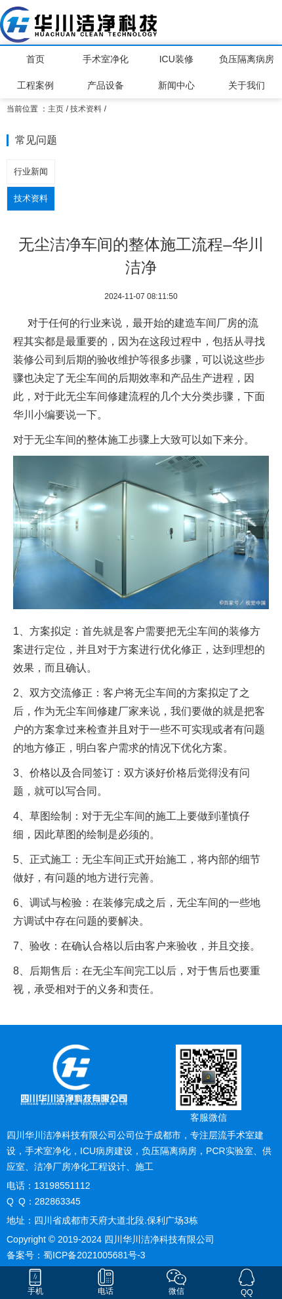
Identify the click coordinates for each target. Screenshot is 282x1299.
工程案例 (35, 85)
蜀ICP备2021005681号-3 (94, 1255)
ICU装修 (176, 59)
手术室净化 (106, 59)
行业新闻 (31, 171)
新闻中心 (176, 85)
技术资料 (86, 108)
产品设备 (105, 85)
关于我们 (246, 85)
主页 (56, 108)
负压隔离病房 (246, 59)
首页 (35, 59)
